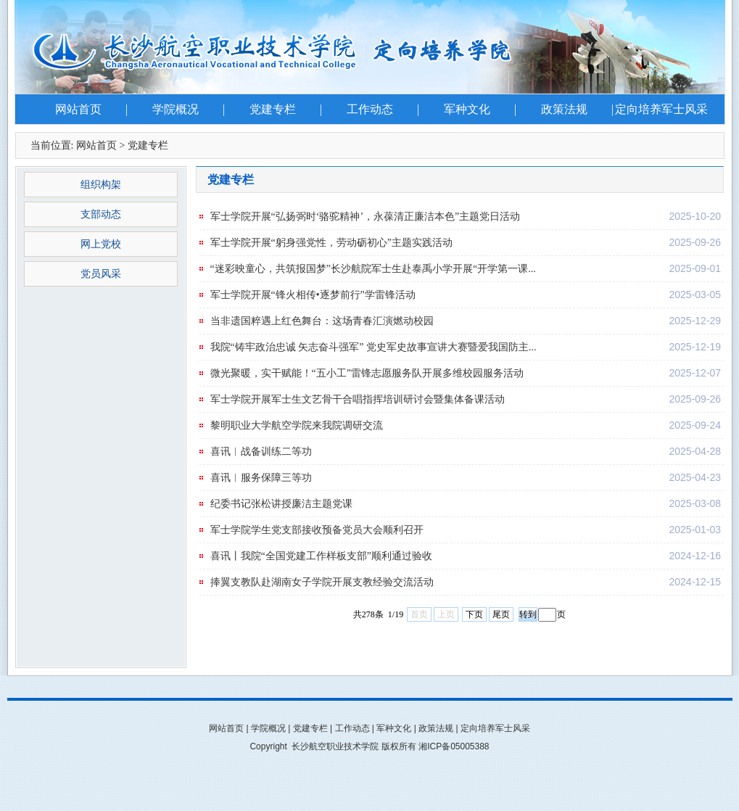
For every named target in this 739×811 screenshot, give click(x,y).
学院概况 (175, 109)
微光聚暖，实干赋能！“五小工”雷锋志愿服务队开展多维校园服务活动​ (367, 373)
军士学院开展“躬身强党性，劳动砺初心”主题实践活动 (331, 242)
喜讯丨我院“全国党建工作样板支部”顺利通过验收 (321, 556)
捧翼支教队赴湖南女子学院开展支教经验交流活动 (322, 582)
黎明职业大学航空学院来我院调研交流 (296, 425)
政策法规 (564, 109)
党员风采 (100, 273)
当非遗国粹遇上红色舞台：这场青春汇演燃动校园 (322, 321)
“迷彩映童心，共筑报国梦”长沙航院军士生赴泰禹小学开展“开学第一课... (373, 268)
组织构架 (100, 184)
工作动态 (370, 109)
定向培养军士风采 (661, 109)
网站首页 (78, 109)
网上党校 (100, 244)
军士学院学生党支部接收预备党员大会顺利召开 (317, 529)
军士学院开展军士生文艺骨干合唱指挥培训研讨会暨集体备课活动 (357, 399)
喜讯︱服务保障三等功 (261, 477)
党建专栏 (272, 109)
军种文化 (467, 109)
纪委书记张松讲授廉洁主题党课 (281, 503)
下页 (474, 614)
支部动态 (100, 214)
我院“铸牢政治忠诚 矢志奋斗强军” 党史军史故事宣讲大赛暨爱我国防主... (373, 347)
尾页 (501, 614)
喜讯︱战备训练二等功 (261, 451)
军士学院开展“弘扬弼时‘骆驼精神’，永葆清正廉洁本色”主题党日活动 (365, 216)
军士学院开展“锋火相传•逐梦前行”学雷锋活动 (313, 294)
